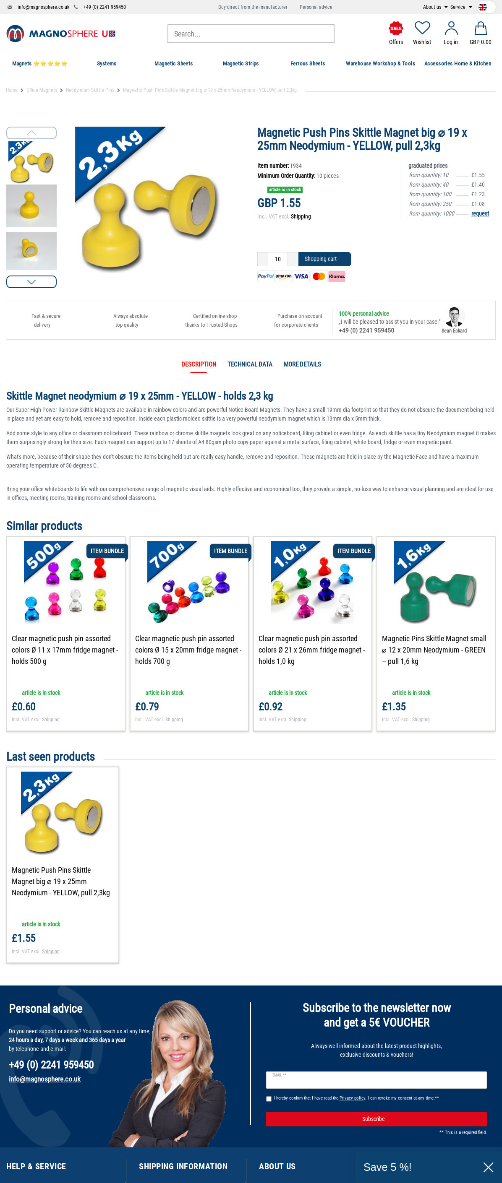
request (480, 213)
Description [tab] (198, 364)
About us (432, 7)
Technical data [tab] (249, 364)
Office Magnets (41, 90)
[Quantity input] (278, 259)
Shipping (301, 216)
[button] (31, 282)
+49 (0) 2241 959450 (105, 7)
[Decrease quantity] (263, 259)
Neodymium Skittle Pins (90, 90)
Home (12, 90)
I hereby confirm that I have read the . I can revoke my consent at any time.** (356, 1098)
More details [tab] (302, 364)
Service (458, 7)
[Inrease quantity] (293, 259)
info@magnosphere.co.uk (43, 7)
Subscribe (421, 1119)
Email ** (279, 1075)
